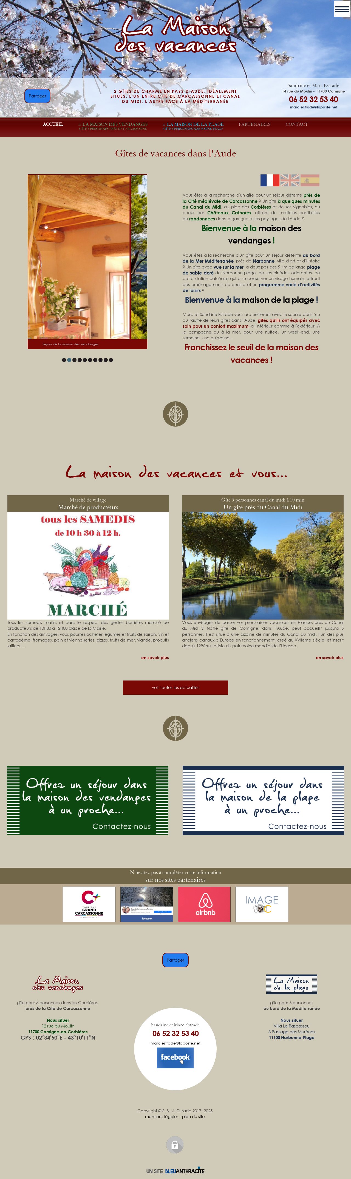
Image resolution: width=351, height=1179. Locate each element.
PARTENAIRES (254, 124)
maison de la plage (278, 299)
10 (111, 360)
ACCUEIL (53, 124)
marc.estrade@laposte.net (313, 106)
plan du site (193, 1116)
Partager (37, 96)
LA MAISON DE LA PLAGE (193, 126)
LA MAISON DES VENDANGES (113, 126)
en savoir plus (155, 657)
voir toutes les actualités (175, 687)
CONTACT (297, 124)
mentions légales (162, 1116)
